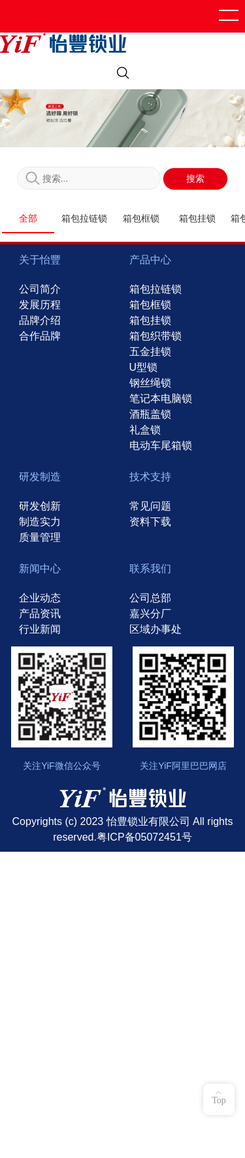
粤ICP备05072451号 (144, 836)
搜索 (195, 178)
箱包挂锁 (197, 219)
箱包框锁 (141, 219)
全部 (28, 219)
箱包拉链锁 (84, 219)
